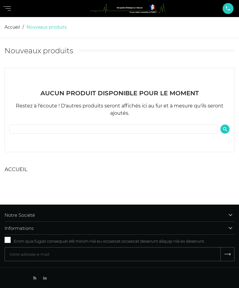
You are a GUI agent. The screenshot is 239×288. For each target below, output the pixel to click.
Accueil (16, 169)
